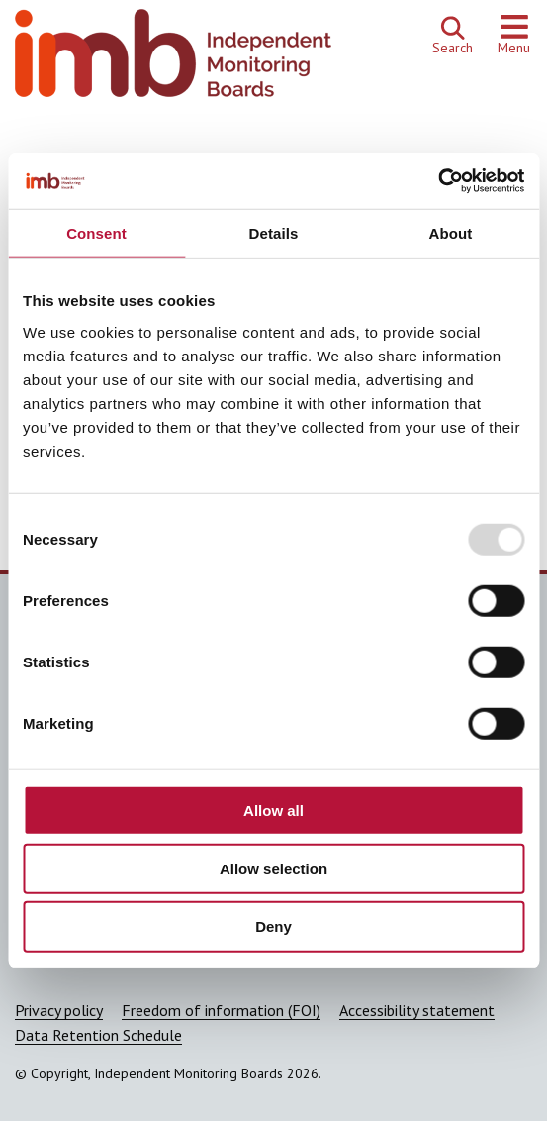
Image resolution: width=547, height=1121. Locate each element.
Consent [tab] (96, 232)
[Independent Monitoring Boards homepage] (173, 58)
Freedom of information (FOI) (221, 1010)
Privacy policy (59, 1010)
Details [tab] (274, 232)
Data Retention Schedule (98, 1035)
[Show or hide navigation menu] (514, 35)
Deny (273, 926)
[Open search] (452, 35)
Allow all (273, 810)
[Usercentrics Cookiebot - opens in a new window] (437, 181)
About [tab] (451, 232)
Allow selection (273, 868)
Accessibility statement (417, 1010)
